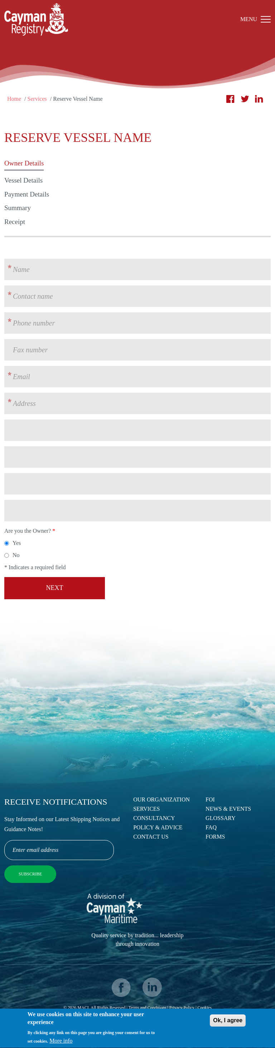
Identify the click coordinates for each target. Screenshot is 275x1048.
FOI (210, 799)
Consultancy (154, 818)
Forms (215, 837)
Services (37, 99)
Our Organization (161, 799)
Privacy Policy (181, 1007)
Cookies (204, 1007)
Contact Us (150, 837)
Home (14, 99)
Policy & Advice (157, 827)
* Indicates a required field (35, 567)
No (16, 555)
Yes (17, 543)
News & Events (228, 809)
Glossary (221, 818)
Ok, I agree (227, 1023)
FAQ (211, 827)
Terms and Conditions (148, 1007)
